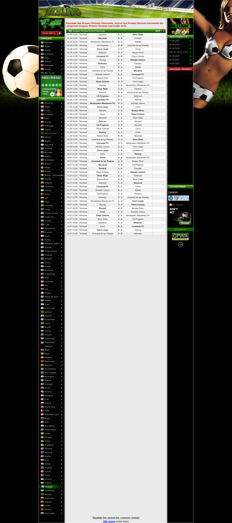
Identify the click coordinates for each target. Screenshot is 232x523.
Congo (45, 209)
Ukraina (45, 479)
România (46, 42)
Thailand (46, 467)
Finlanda (46, 255)
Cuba (44, 224)
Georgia (46, 259)
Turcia (45, 475)
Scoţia (45, 433)
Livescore (173, 192)
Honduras (46, 270)
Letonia (45, 331)
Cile (44, 198)
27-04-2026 (174, 41)
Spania (45, 69)
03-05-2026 (174, 63)
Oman (45, 388)
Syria (44, 460)
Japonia (46, 315)
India (44, 278)
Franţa (45, 50)
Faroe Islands (48, 251)
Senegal (46, 437)
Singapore (47, 445)
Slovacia (46, 448)
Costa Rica (47, 217)
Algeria (45, 141)
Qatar (45, 410)
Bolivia (45, 171)
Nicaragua (47, 376)
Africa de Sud (48, 133)
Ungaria (46, 483)
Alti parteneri (180, 229)
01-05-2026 (174, 56)
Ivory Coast (47, 308)
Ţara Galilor (47, 513)
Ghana (45, 262)
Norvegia (46, 384)
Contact (135, 517)
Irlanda (45, 293)
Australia (46, 152)
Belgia (45, 167)
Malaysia (46, 346)
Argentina (46, 145)
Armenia (46, 148)
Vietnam (46, 502)
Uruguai (46, 486)
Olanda (45, 61)
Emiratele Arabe (49, 243)
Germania (46, 54)
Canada (46, 190)
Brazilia (45, 179)
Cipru (44, 202)
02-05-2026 (174, 60)
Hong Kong (47, 274)
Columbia (46, 205)
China (45, 194)
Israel (44, 304)
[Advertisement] (180, 128)
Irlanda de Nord (49, 296)
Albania (45, 137)
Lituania (46, 334)
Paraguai (46, 395)
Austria (45, 156)
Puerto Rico (47, 407)
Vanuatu (46, 494)
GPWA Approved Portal (180, 236)
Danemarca (47, 228)
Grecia (45, 266)
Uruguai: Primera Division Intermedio (117, 31)
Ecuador (46, 232)
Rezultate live (178, 52)
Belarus (45, 164)
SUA (44, 422)
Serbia (45, 441)
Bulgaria (46, 183)
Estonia (45, 247)
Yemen (45, 505)
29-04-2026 (174, 48)
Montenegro (47, 361)
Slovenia (46, 452)
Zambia (45, 509)
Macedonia (47, 342)
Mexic (45, 353)
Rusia (45, 418)
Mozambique (48, 369)
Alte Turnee (47, 73)
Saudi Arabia (48, 429)
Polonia (45, 403)
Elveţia (45, 240)
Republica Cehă (49, 414)
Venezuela (47, 498)
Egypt (45, 236)
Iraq (44, 289)
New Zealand (48, 372)
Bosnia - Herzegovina (51, 175)
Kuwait (45, 327)
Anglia (45, 46)
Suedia (45, 456)
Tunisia (45, 471)
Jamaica (46, 312)
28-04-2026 (174, 44)
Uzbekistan (47, 490)
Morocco (46, 365)
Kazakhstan (47, 319)
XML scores (109, 521)
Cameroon (47, 186)
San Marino (47, 426)
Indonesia (46, 281)
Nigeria (45, 380)
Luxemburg (47, 338)
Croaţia (45, 221)
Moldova (46, 357)
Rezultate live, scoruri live (106, 517)
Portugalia (47, 65)
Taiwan (45, 464)
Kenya (45, 323)
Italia (44, 58)
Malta (44, 350)
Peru (44, 399)
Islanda (45, 300)
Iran (44, 285)
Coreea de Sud (49, 213)
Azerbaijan (47, 160)
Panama (46, 391)
